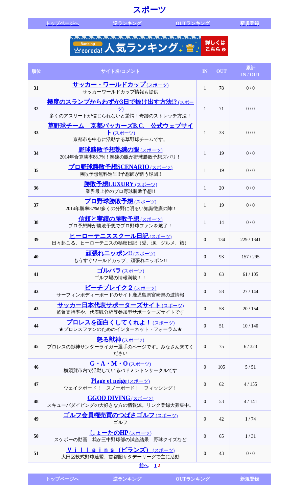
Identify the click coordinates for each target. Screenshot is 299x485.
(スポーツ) (120, 85)
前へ (143, 465)
